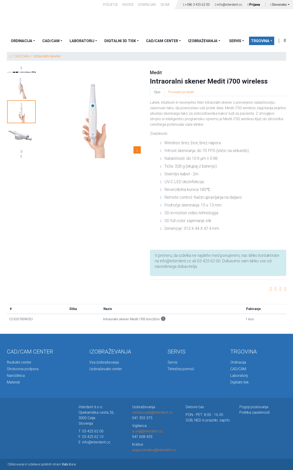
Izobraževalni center (105, 369)
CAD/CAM (51, 41)
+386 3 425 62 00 (196, 4)
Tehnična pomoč (181, 369)
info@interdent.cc (228, 4)
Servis (172, 362)
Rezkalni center (19, 362)
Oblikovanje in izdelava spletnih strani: (42, 464)
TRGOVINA (260, 41)
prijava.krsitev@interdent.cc (154, 450)
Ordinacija (238, 362)
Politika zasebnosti (254, 412)
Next (21, 156)
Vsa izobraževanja (104, 362)
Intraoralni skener (47, 56)
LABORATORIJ (82, 41)
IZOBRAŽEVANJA (202, 41)
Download (147, 4)
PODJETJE (110, 4)
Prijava (253, 4)
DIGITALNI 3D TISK (120, 41)
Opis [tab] (157, 92)
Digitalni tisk (239, 382)
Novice (128, 4)
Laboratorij (239, 375)
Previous (21, 68)
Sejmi (164, 4)
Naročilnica (16, 375)
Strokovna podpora (22, 369)
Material (13, 382)
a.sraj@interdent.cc (147, 431)
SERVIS (235, 41)
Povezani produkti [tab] (181, 92)
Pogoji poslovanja (253, 407)
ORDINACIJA (21, 41)
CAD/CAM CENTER (162, 41)
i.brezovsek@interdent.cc (152, 412)
